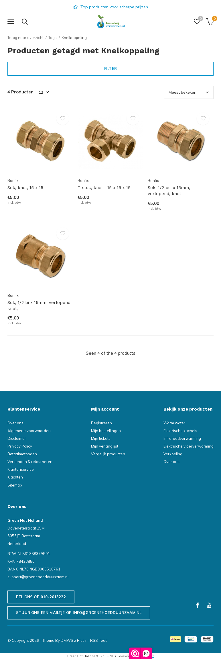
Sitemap (14, 485)
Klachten (15, 477)
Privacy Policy (19, 446)
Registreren (101, 423)
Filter (110, 68)
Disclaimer (16, 438)
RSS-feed (99, 640)
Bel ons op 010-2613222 (41, 597)
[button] (11, 21)
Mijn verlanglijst (104, 446)
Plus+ (82, 640)
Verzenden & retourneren (29, 461)
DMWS (67, 640)
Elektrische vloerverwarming (188, 446)
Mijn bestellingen (106, 430)
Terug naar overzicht (25, 37)
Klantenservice (20, 469)
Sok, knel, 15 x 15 (25, 187)
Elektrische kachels (180, 430)
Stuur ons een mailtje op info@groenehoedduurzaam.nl (78, 612)
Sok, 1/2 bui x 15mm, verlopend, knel (169, 190)
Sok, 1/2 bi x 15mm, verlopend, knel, (39, 305)
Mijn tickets (100, 438)
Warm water (174, 423)
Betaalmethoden (22, 454)
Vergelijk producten (108, 454)
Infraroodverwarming (182, 438)
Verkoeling (172, 454)
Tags (52, 37)
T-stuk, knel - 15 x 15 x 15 (104, 187)
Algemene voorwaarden (29, 430)
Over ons (15, 423)
